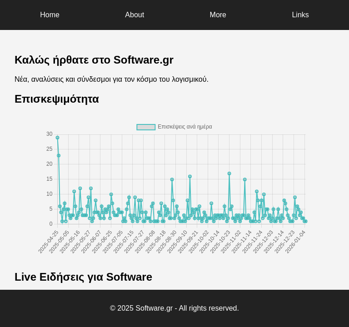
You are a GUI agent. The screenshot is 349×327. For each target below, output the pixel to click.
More (218, 15)
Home (50, 15)
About (134, 15)
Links (300, 15)
